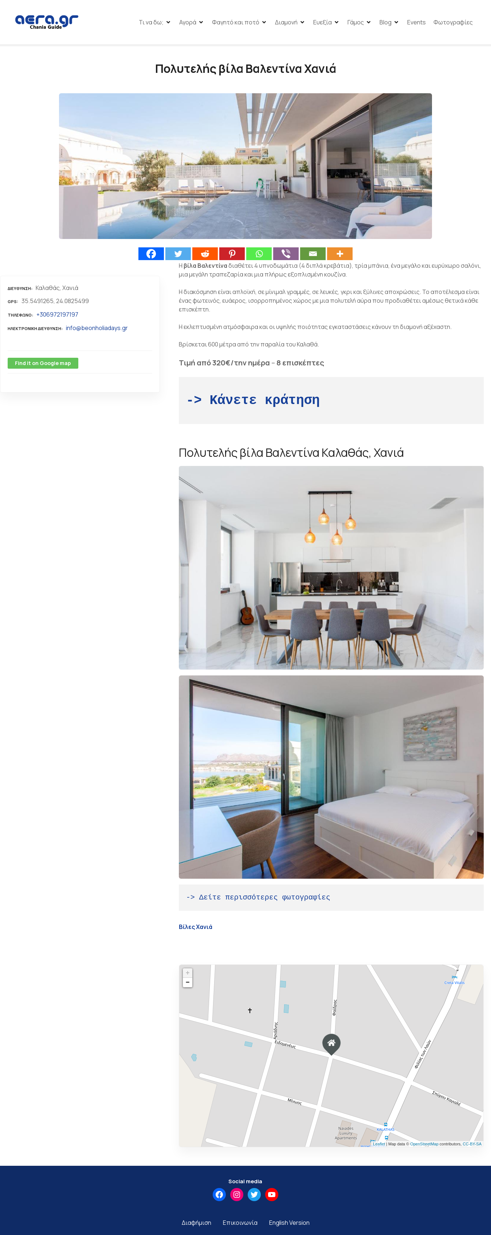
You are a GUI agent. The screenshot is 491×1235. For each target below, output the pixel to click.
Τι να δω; (151, 23)
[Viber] (286, 255)
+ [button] (188, 975)
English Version (289, 1224)
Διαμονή (286, 23)
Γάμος (355, 23)
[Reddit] (205, 255)
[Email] (313, 255)
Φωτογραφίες (453, 23)
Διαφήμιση (196, 1224)
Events (416, 23)
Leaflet (379, 1146)
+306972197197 (57, 317)
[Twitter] (178, 255)
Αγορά (187, 23)
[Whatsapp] (259, 255)
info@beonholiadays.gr (97, 330)
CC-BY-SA (472, 1146)
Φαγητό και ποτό (235, 23)
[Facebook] (151, 255)
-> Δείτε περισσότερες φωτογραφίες (258, 899)
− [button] (188, 984)
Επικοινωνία (240, 1224)
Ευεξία (322, 23)
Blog (386, 23)
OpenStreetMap (424, 1146)
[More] (340, 255)
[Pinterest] (232, 255)
